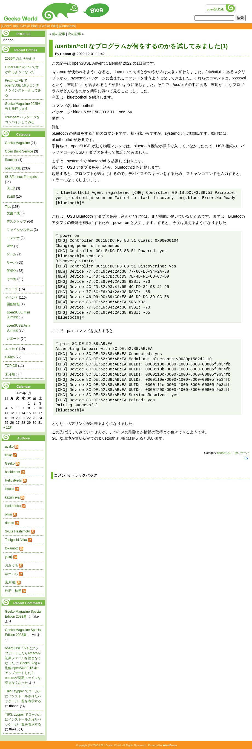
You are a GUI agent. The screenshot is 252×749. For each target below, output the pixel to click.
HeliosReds (13, 480)
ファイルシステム (20, 230)
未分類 (10, 374)
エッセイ (11, 349)
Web (10, 246)
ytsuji (8, 557)
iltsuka (9, 489)
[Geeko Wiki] (48, 26)
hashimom (12, 472)
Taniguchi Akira (16, 540)
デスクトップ (16, 221)
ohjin (8, 514)
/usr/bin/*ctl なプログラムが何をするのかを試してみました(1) (141, 46)
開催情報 (13, 304)
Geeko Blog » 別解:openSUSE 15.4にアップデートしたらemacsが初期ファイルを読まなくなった (23, 673)
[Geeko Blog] (28, 26)
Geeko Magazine (17, 143)
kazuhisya (12, 497)
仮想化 (11, 271)
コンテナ (13, 238)
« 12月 (8, 428)
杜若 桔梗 (13, 591)
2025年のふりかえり (20, 59)
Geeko (10, 357)
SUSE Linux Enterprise (22, 177)
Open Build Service (19, 151)
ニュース (11, 289)
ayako (9, 446)
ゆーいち (11, 574)
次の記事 (74, 34)
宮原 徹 (10, 582)
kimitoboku (13, 506)
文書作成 (13, 213)
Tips (236, 452)
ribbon (9, 523)
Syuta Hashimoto (17, 531)
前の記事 (58, 34)
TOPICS (11, 366)
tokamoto (11, 548)
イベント (11, 297)
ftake (8, 455)
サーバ (244, 452)
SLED (11, 188)
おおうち (11, 565)
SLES (11, 196)
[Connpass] (67, 26)
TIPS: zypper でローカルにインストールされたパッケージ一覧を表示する (23, 696)
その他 (11, 279)
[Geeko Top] (10, 26)
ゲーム (11, 254)
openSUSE (224, 452)
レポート (13, 339)
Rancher (11, 160)
